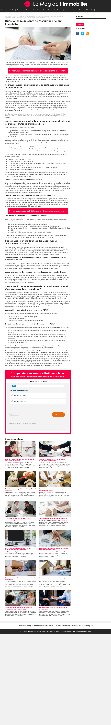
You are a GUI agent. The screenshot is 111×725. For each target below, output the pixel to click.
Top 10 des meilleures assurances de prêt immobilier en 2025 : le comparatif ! (18, 548)
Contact (89, 631)
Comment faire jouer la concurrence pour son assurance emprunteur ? (53, 489)
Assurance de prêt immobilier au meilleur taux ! (54, 518)
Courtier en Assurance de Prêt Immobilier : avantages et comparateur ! (52, 459)
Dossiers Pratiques (71, 10)
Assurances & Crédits (24, 10)
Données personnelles (79, 631)
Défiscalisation (57, 10)
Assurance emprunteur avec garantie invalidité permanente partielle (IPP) (54, 548)
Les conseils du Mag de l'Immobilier (21, 16)
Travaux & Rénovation (86, 10)
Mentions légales (67, 631)
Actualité (11, 10)
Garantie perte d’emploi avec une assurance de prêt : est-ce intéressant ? (19, 459)
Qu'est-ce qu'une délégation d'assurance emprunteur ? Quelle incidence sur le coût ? (18, 519)
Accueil (3, 10)
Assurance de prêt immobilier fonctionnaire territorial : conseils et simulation (18, 608)
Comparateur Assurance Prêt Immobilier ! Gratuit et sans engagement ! (37, 71)
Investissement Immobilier (41, 10)
